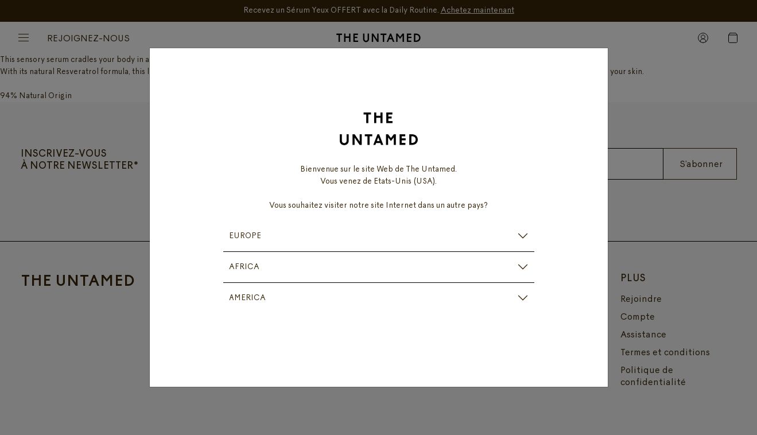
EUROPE (245, 236)
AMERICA (247, 298)
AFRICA (244, 267)
